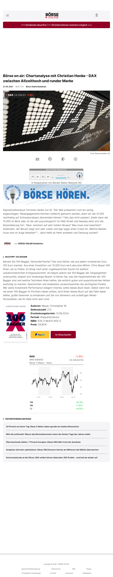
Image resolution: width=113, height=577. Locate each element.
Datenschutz (56, 569)
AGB (73, 569)
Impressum (69, 573)
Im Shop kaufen (63, 334)
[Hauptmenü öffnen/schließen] (7, 15)
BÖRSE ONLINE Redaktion (30, 243)
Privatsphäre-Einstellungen (31, 573)
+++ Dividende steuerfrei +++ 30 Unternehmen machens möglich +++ (56, 25)
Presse (88, 569)
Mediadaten (87, 573)
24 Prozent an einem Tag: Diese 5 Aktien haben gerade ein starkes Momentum (42, 426)
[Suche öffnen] (105, 15)
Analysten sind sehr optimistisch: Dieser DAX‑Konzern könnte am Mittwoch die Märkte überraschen (52, 449)
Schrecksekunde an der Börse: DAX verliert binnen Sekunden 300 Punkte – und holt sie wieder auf (51, 457)
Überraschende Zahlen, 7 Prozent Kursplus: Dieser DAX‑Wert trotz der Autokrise (43, 442)
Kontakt (53, 573)
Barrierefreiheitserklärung (31, 569)
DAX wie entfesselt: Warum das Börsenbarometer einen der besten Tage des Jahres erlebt (48, 434)
